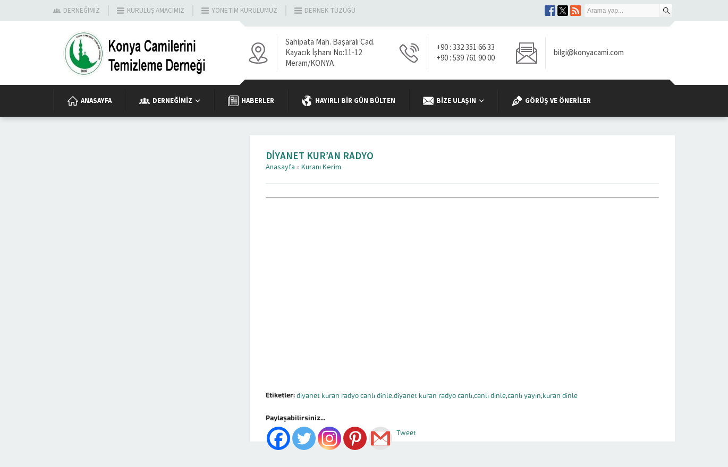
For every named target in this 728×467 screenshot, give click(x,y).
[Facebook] (278, 438)
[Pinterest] (355, 438)
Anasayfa (280, 167)
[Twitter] (304, 438)
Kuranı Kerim (321, 167)
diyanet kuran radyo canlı (433, 396)
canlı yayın (524, 396)
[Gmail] (380, 438)
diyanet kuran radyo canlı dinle (344, 396)
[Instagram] (329, 438)
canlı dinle (490, 396)
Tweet (406, 433)
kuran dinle (560, 396)
